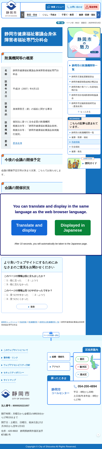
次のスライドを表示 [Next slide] (98, 15)
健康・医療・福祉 (80, 137)
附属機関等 (33, 322)
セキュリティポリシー (14, 373)
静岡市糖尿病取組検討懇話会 (85, 82)
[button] (55, 7)
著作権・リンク (11, 358)
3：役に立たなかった (17, 284)
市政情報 (76, 142)
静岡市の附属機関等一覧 (84, 67)
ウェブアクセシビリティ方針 (17, 365)
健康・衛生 (77, 152)
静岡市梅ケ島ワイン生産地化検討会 (85, 88)
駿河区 (83, 367)
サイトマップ (10, 380)
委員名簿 (17, 143)
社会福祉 (76, 147)
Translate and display (29, 227)
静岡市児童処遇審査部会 (83, 77)
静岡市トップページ (9, 322)
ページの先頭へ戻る (51, 335)
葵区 (82, 359)
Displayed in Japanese (73, 227)
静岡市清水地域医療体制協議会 (85, 96)
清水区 (83, 374)
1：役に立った (14, 280)
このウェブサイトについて (16, 350)
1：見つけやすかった (17, 295)
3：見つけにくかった (17, 299)
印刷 (61, 23)
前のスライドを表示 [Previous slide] (22, 15)
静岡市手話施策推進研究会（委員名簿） (84, 105)
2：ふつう (33, 280)
